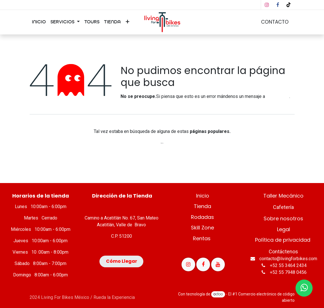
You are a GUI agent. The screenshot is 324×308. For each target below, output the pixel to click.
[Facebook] (278, 5)
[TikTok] (289, 5)
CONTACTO (275, 22)
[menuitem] (39, 22)
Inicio (162, 143)
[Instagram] (267, 5)
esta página (277, 96)
